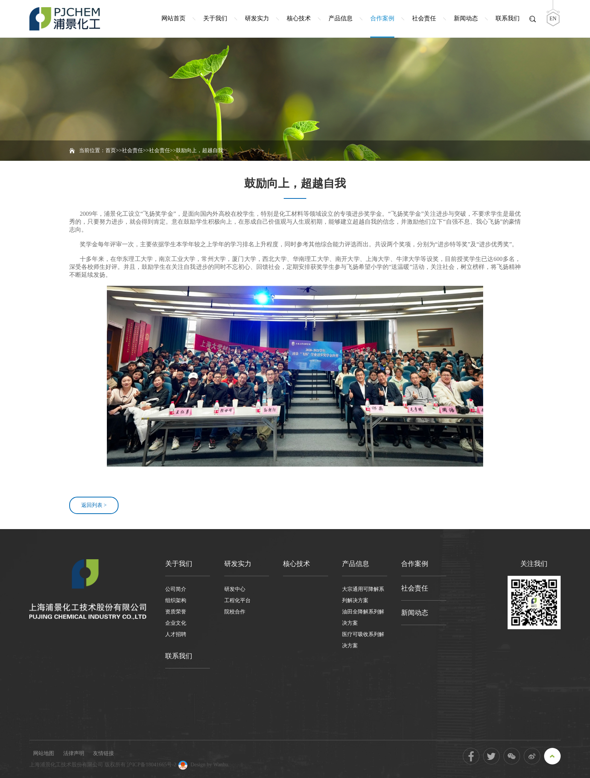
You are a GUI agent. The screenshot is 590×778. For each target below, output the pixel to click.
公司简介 (175, 589)
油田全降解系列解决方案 (363, 617)
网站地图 (43, 753)
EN (553, 18)
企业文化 (175, 623)
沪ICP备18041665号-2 (151, 764)
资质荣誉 (175, 612)
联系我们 (508, 18)
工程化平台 (237, 600)
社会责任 (424, 18)
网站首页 (173, 18)
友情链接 (103, 753)
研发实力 (257, 18)
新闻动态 (466, 18)
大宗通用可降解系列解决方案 (363, 594)
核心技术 (299, 18)
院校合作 (234, 612)
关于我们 (215, 18)
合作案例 (382, 18)
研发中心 (234, 589)
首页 (110, 150)
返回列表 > (93, 505)
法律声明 (73, 753)
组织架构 (175, 600)
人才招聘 (175, 634)
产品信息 (340, 18)
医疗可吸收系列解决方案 (363, 640)
